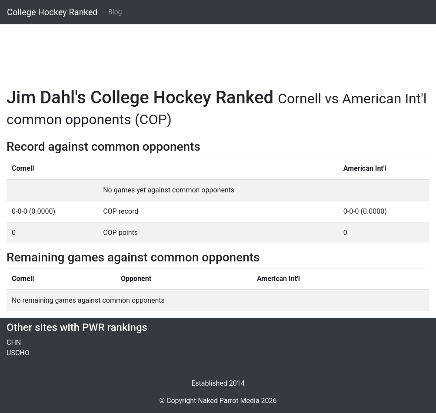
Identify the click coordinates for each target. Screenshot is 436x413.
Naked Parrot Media (228, 400)
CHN (14, 342)
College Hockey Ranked (52, 12)
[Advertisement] (218, 50)
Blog (115, 12)
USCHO (18, 353)
